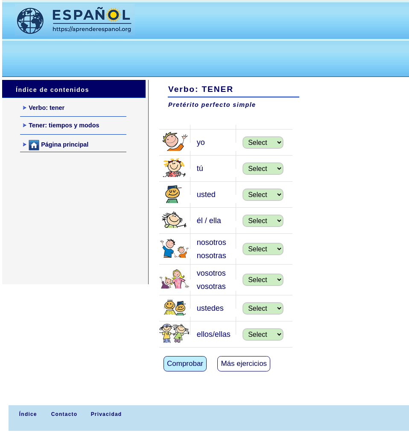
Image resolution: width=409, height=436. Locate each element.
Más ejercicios (244, 363)
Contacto (64, 414)
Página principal (55, 145)
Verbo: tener (43, 107)
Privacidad (106, 414)
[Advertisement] (157, 56)
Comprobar (185, 363)
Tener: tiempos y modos (61, 125)
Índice (27, 414)
